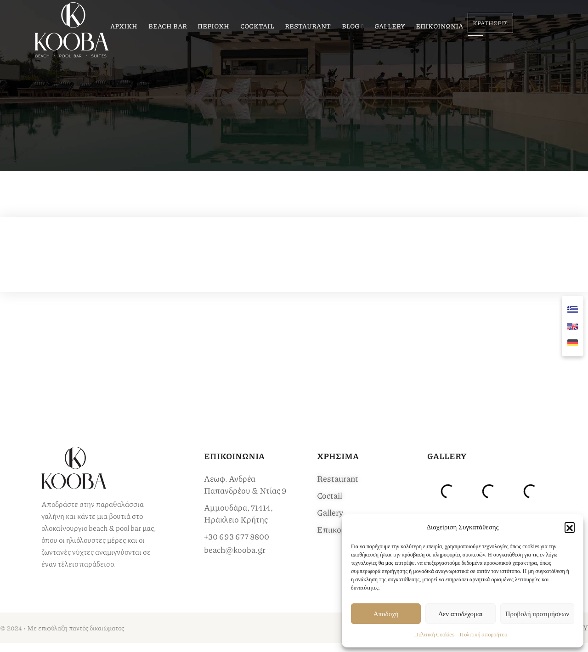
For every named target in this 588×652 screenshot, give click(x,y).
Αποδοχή (386, 614)
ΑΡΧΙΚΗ (123, 25)
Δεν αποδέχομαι (460, 614)
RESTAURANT (308, 25)
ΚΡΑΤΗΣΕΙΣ (490, 23)
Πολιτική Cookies (434, 634)
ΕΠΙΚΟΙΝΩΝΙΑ (439, 25)
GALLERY (389, 25)
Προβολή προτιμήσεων (537, 614)
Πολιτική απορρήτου (483, 634)
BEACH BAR (167, 25)
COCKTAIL (257, 25)
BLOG (350, 25)
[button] (569, 527)
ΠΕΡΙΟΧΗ (213, 25)
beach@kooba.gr (235, 550)
